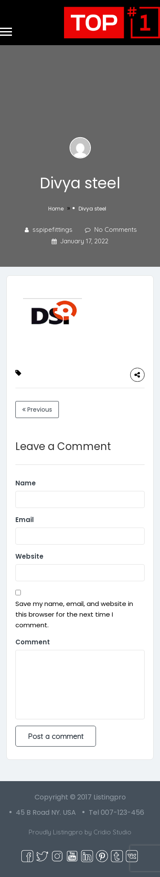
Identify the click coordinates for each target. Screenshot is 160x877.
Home (56, 208)
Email (24, 519)
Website (29, 556)
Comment (32, 642)
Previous (37, 409)
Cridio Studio (112, 832)
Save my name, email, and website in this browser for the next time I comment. (74, 614)
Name (25, 483)
